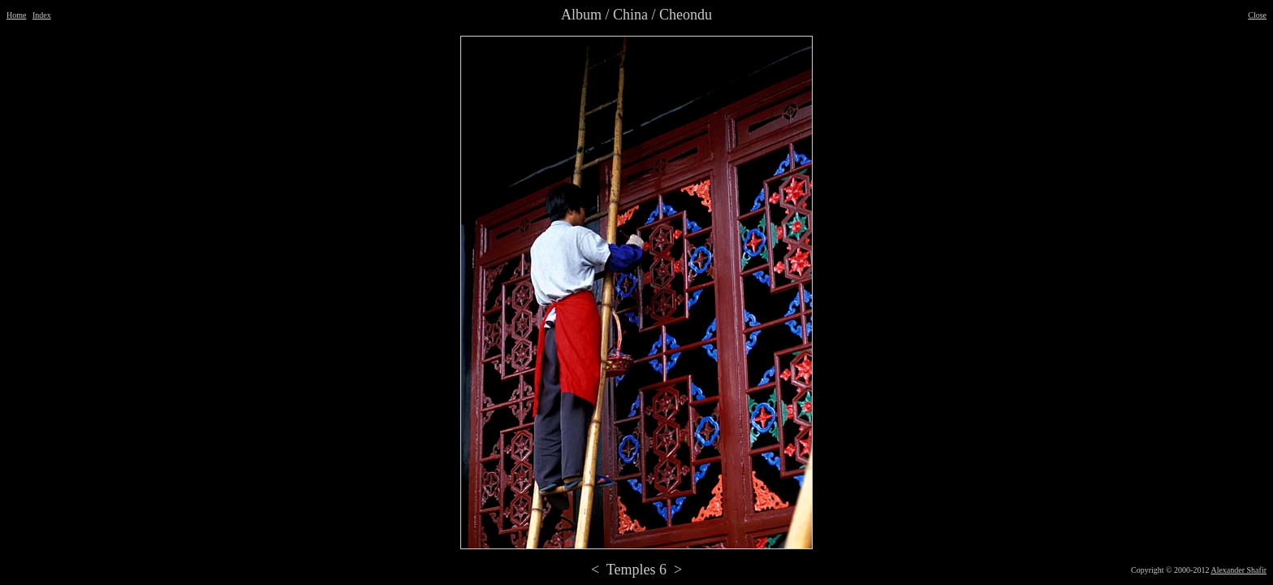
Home (16, 15)
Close (1257, 15)
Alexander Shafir (1238, 570)
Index (41, 15)
